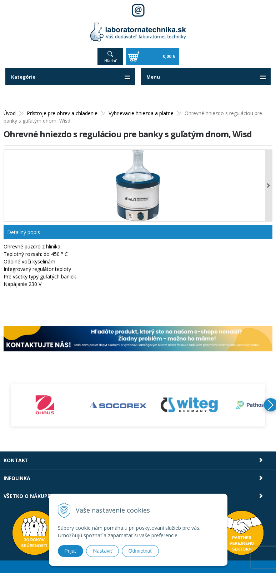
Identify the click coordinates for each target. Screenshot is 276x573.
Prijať (70, 551)
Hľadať (110, 60)
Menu (153, 76)
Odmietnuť (140, 551)
